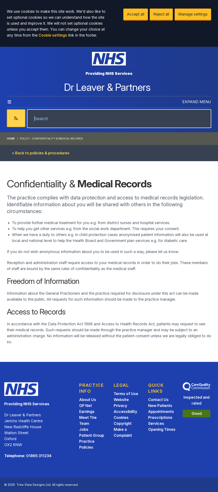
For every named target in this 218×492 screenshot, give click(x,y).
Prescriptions (160, 417)
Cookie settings (53, 35)
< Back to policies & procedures (40, 153)
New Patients (160, 405)
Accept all (135, 14)
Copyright (123, 423)
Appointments (161, 411)
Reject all (161, 14)
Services (156, 423)
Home (11, 138)
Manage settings (193, 14)
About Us (87, 399)
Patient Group (91, 435)
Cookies (121, 417)
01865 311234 (39, 456)
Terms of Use (126, 393)
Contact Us (158, 399)
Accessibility (125, 411)
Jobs (83, 429)
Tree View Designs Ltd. (34, 484)
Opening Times (161, 429)
